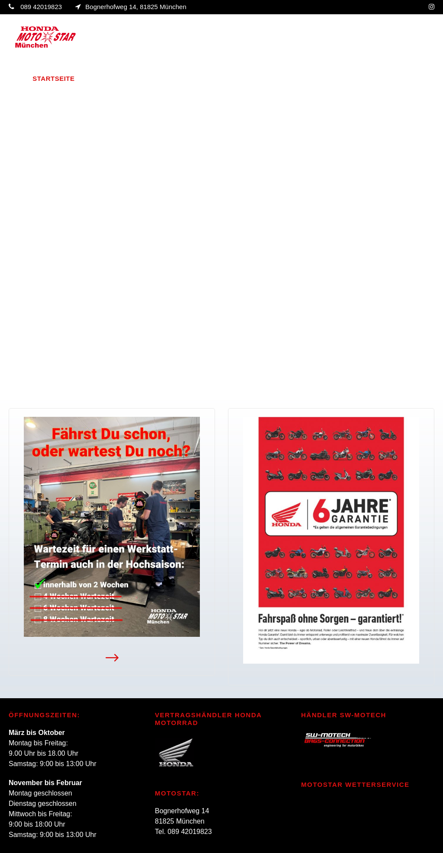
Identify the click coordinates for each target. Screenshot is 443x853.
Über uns (101, 78)
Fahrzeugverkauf (173, 78)
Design (348, 78)
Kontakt (413, 78)
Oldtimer (309, 78)
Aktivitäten (249, 78)
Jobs (379, 78)
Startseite (53, 78)
